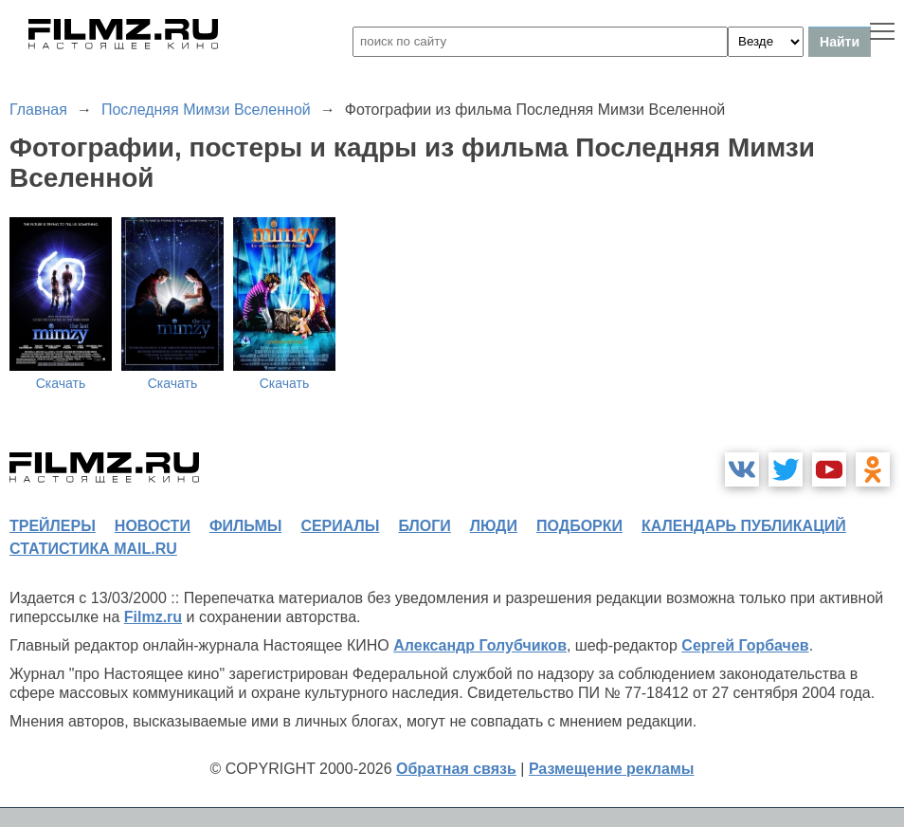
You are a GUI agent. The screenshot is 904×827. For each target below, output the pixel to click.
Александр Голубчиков (480, 645)
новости (152, 526)
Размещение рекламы (612, 769)
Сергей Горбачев (744, 645)
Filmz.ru (153, 617)
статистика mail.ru (93, 549)
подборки (579, 526)
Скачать (61, 383)
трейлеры (52, 526)
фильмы (245, 526)
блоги (424, 526)
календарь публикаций (744, 526)
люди (493, 526)
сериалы (339, 526)
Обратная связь (456, 769)
